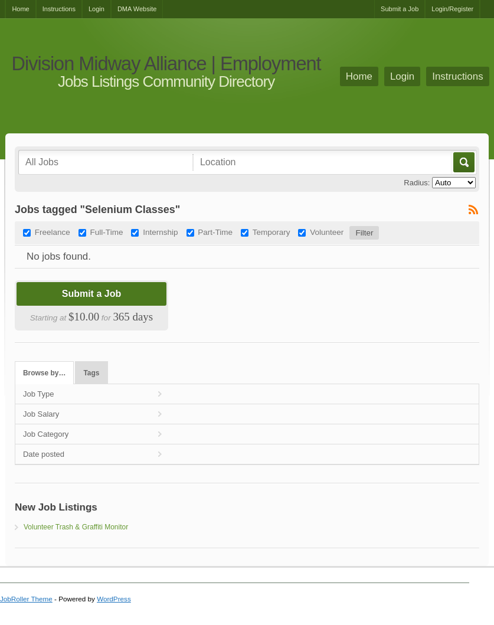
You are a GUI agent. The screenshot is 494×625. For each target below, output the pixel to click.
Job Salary (41, 414)
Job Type (38, 394)
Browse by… (44, 373)
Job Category (45, 434)
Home (20, 8)
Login (96, 8)
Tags (91, 373)
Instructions (59, 8)
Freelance (52, 232)
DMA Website (136, 8)
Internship (160, 232)
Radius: (417, 182)
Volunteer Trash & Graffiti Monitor (76, 527)
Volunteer (326, 232)
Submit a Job (399, 8)
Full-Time (106, 232)
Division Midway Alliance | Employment (165, 64)
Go (463, 162)
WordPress (114, 599)
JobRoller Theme (26, 599)
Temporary (271, 232)
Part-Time (215, 232)
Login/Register (452, 8)
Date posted (43, 454)
